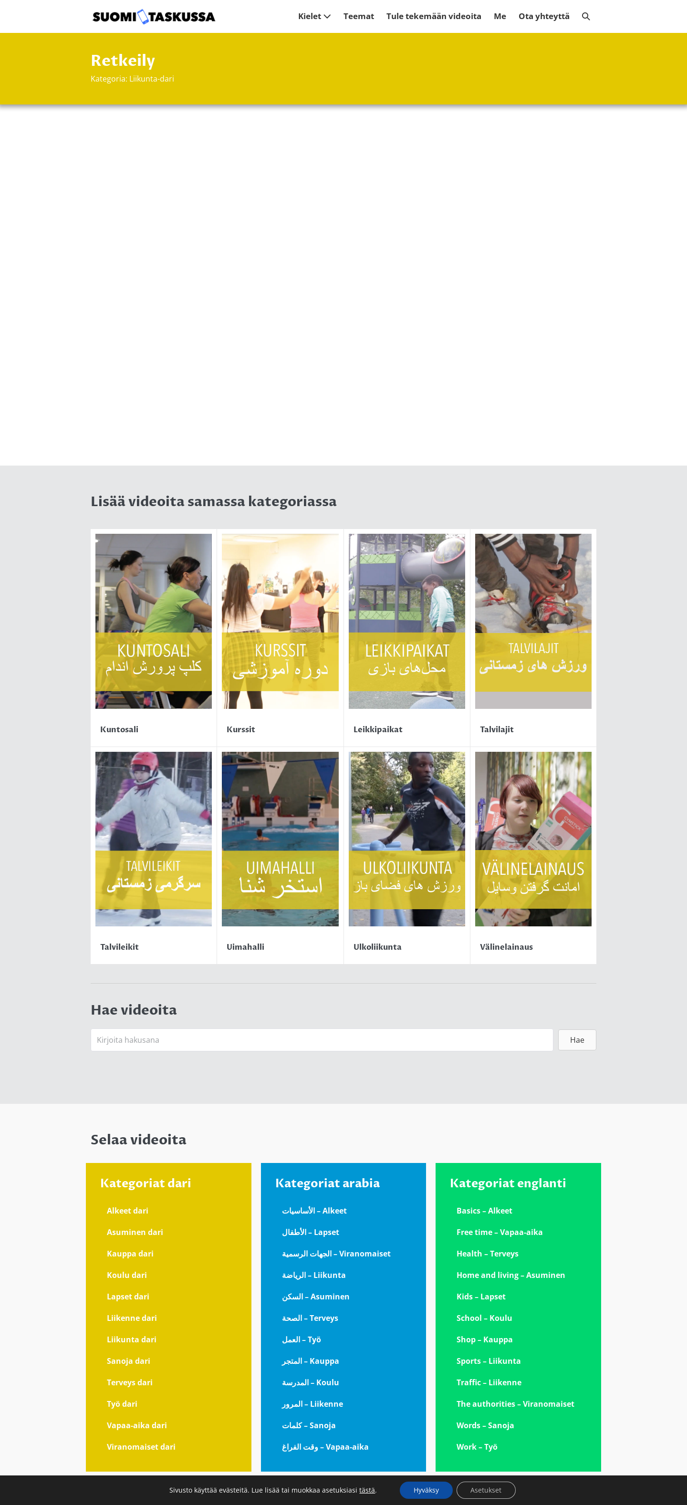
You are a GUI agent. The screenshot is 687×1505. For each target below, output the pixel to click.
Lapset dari (128, 1296)
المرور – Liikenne (312, 1404)
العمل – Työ (301, 1339)
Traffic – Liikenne (489, 1382)
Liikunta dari (131, 1339)
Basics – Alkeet (484, 1210)
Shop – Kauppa (485, 1339)
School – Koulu (484, 1318)
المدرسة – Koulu (310, 1382)
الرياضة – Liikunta (314, 1275)
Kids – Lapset (481, 1296)
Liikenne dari (132, 1318)
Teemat (359, 15)
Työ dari (122, 1404)
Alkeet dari (127, 1210)
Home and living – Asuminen (511, 1275)
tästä (367, 1490)
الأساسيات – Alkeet (314, 1210)
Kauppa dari (130, 1253)
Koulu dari (127, 1275)
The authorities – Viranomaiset (515, 1404)
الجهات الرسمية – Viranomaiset (336, 1253)
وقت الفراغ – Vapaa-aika (325, 1447)
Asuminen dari (135, 1232)
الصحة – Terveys (310, 1318)
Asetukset (486, 1490)
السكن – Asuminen (316, 1296)
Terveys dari (130, 1382)
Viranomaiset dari (141, 1447)
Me (500, 15)
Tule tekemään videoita (433, 15)
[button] (586, 16)
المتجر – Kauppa (310, 1361)
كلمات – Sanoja (309, 1425)
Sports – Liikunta (489, 1361)
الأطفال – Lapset (310, 1232)
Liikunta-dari (151, 78)
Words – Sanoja (485, 1425)
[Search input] (322, 1039)
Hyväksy (425, 1490)
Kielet (314, 15)
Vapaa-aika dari (137, 1425)
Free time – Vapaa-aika (500, 1232)
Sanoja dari (128, 1361)
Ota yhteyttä (544, 15)
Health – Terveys (488, 1253)
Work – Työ (477, 1447)
